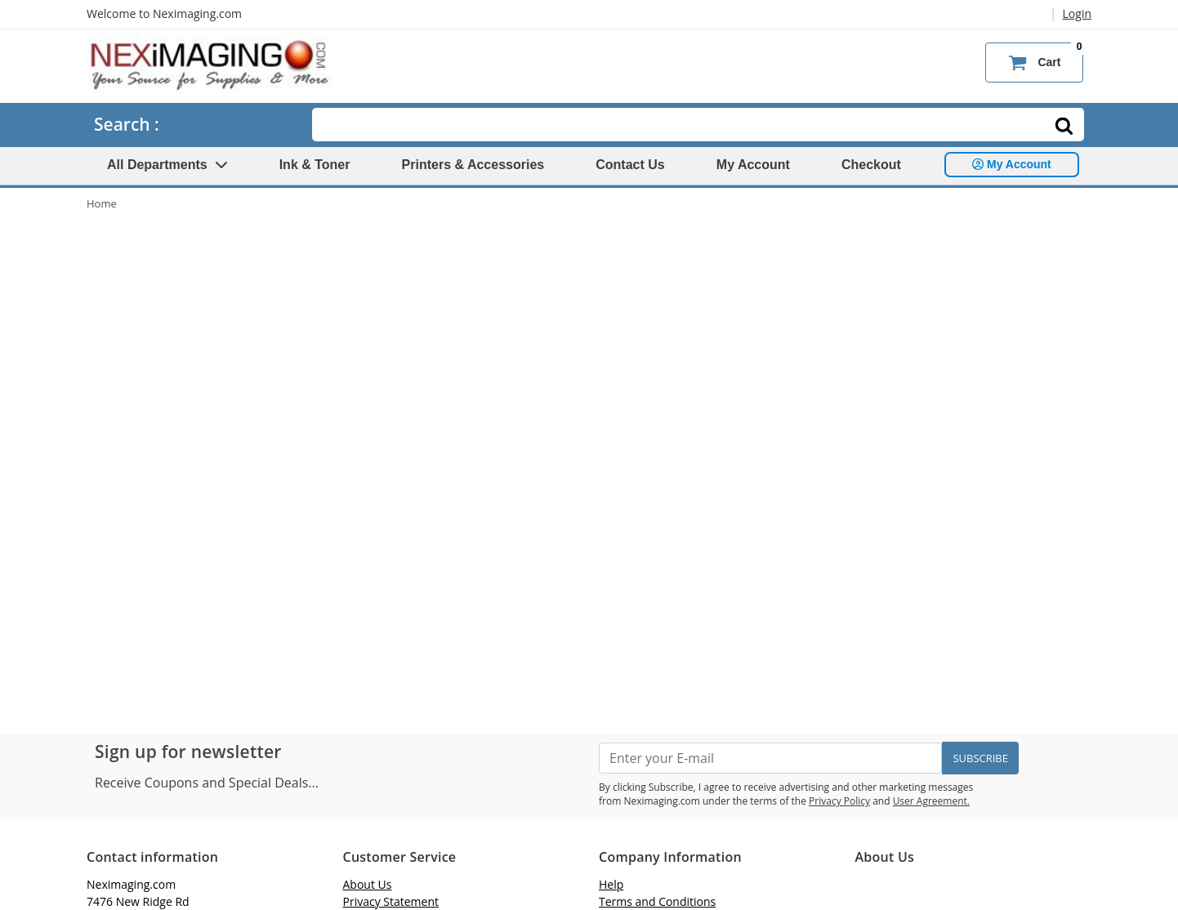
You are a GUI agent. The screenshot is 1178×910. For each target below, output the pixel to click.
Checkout (871, 165)
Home (102, 203)
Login (1077, 13)
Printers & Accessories (473, 165)
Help (611, 884)
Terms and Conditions (657, 901)
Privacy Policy (839, 801)
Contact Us (630, 165)
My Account (753, 165)
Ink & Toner (314, 165)
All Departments (167, 165)
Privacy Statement (391, 901)
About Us (367, 884)
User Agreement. (931, 801)
